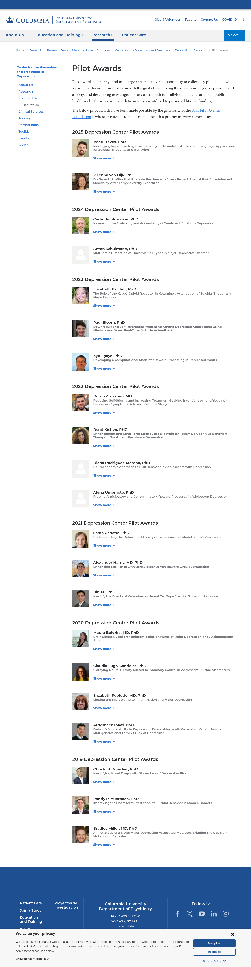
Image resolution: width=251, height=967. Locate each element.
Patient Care (127, 35)
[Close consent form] (233, 934)
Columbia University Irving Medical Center (125, 4)
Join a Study (30, 907)
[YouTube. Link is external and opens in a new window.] (202, 910)
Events (23, 133)
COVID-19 (230, 19)
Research (34, 50)
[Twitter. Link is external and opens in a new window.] (189, 910)
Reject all (214, 951)
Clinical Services (31, 107)
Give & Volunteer (170, 19)
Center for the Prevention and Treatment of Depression (140, 50)
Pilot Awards (29, 100)
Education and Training (32, 916)
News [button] (235, 35)
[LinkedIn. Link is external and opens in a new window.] (214, 910)
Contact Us (210, 19)
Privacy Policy (214, 961)
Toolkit (23, 127)
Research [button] (97, 35)
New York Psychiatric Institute (153, 877)
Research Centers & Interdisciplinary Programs (73, 50)
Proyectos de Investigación (65, 902)
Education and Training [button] (56, 35)
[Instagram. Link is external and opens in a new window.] (226, 910)
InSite (24, 925)
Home (19, 50)
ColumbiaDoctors (207, 876)
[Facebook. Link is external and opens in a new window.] (178, 910)
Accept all (214, 943)
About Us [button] (16, 35)
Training (24, 113)
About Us (25, 80)
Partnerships (28, 120)
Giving (23, 140)
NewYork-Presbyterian (98, 878)
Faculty (192, 19)
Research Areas (31, 93)
